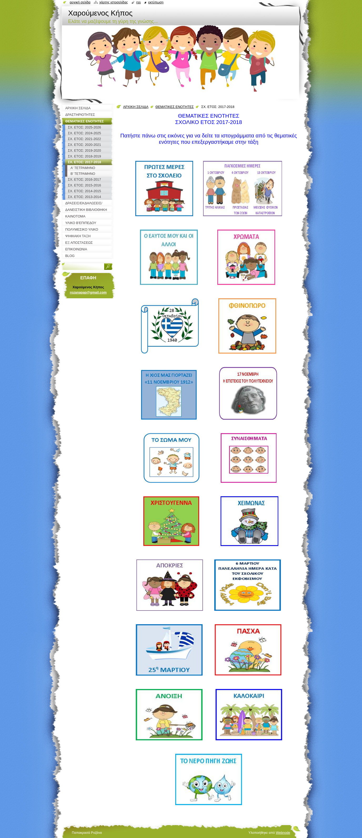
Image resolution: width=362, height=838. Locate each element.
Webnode (283, 833)
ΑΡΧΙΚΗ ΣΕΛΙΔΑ (135, 107)
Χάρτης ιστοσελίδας (113, 2)
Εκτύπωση (155, 2)
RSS (138, 2)
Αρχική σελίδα (80, 2)
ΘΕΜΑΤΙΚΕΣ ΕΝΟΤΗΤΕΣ (174, 107)
